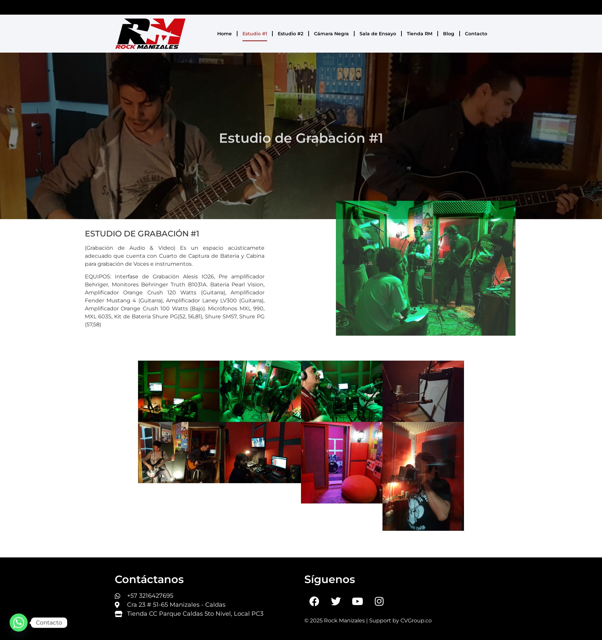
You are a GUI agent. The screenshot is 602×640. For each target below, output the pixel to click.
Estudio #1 (254, 34)
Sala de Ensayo (378, 34)
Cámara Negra (331, 34)
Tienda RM (419, 34)
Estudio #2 (290, 34)
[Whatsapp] (19, 623)
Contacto (476, 34)
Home (224, 34)
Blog (448, 34)
